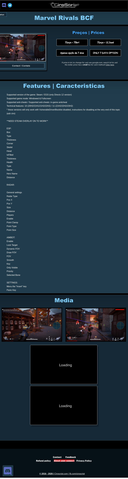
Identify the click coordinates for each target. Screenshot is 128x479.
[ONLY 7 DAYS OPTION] (105, 52)
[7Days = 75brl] (72, 42)
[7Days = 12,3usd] (105, 42)
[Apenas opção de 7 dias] (72, 52)
